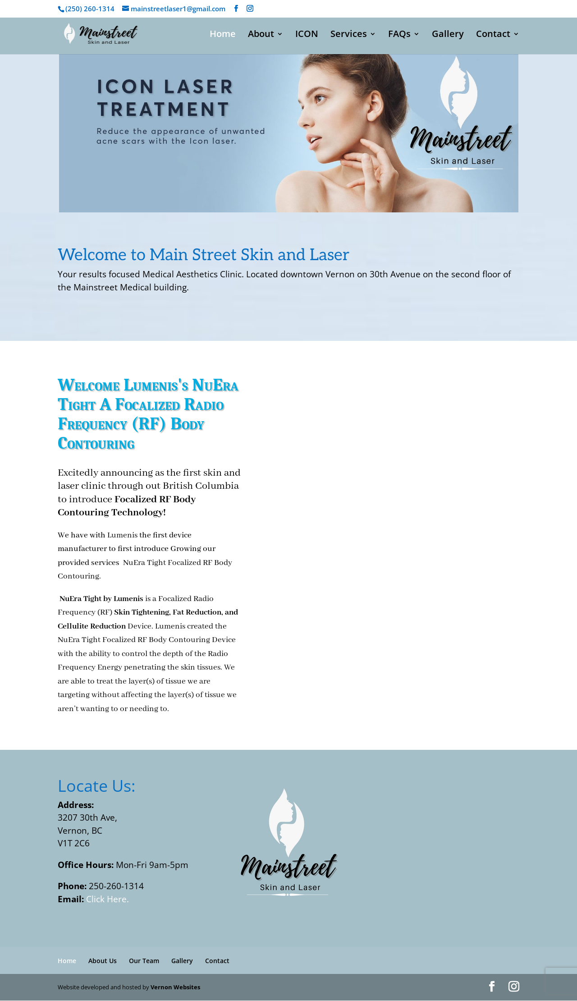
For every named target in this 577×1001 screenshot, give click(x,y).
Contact (493, 35)
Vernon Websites (175, 987)
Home (223, 35)
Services (348, 35)
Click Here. (107, 899)
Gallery (448, 35)
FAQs (399, 35)
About (261, 35)
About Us (102, 960)
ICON (306, 35)
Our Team (144, 960)
